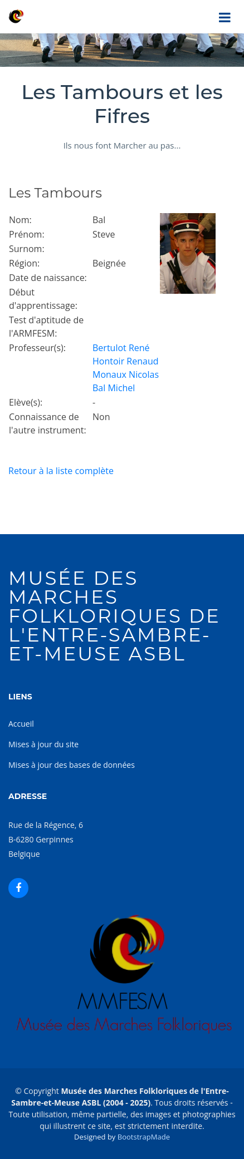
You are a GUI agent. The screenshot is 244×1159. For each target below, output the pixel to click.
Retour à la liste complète (61, 471)
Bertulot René (121, 348)
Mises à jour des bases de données (71, 764)
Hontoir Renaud (125, 361)
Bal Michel (113, 388)
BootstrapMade (144, 1137)
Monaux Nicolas (125, 374)
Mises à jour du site (43, 744)
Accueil (21, 723)
